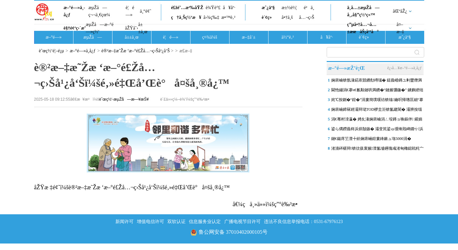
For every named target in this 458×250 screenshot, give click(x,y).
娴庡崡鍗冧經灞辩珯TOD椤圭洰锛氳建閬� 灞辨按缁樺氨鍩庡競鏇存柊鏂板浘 (376, 110)
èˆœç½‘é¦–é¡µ (51, 50)
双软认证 (176, 221)
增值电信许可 (150, 221)
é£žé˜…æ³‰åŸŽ (187, 7)
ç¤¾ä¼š (209, 37)
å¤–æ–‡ (400, 28)
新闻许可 (124, 221)
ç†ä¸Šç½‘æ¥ (186, 17)
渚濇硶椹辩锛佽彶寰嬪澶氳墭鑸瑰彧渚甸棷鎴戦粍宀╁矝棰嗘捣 (377, 149)
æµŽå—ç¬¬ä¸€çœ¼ (99, 11)
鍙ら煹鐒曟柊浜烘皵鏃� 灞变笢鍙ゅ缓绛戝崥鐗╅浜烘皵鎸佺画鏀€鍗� (377, 130)
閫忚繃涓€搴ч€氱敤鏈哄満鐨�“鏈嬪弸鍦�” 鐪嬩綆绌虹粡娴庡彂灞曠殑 (377, 91)
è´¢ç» (268, 17)
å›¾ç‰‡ (211, 17)
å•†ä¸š (287, 17)
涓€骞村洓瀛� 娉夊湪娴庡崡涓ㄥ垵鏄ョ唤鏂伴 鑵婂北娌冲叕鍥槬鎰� (376, 120)
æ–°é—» (53, 37)
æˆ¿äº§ (268, 7)
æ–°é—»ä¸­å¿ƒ (74, 11)
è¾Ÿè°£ (213, 7)
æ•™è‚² (228, 17)
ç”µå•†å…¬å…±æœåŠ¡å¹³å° (363, 28)
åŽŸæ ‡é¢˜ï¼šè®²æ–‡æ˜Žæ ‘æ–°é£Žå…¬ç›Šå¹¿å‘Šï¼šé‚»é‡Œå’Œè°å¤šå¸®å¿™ (132, 187)
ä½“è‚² (287, 37)
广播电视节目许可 (242, 221)
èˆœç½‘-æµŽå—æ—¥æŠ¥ (124, 99)
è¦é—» (130, 11)
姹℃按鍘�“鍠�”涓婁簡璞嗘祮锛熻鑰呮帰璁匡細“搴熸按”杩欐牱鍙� (377, 101)
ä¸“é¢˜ (145, 11)
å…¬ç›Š (306, 17)
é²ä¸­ (309, 7)
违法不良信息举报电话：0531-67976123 (303, 221)
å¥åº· (229, 7)
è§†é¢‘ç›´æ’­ (75, 28)
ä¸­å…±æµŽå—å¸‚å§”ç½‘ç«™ (363, 11)
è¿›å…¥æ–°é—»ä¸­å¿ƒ (404, 68)
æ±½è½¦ (289, 7)
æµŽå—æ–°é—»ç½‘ (99, 28)
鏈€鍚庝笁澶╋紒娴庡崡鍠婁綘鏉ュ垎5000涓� (371, 138)
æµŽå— (92, 37)
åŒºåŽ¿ (400, 11)
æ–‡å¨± (248, 37)
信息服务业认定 (205, 221)
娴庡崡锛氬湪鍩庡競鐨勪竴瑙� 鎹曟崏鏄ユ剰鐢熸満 (376, 80)
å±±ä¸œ (143, 28)
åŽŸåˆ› (131, 28)
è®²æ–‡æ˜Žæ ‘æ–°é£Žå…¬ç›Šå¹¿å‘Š (135, 50)
